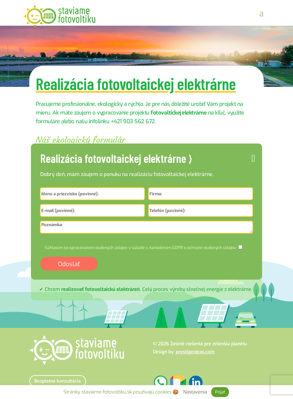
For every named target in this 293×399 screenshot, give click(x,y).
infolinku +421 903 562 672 (122, 121)
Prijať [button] (220, 392)
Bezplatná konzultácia (57, 381)
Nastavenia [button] (195, 392)
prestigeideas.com (195, 352)
